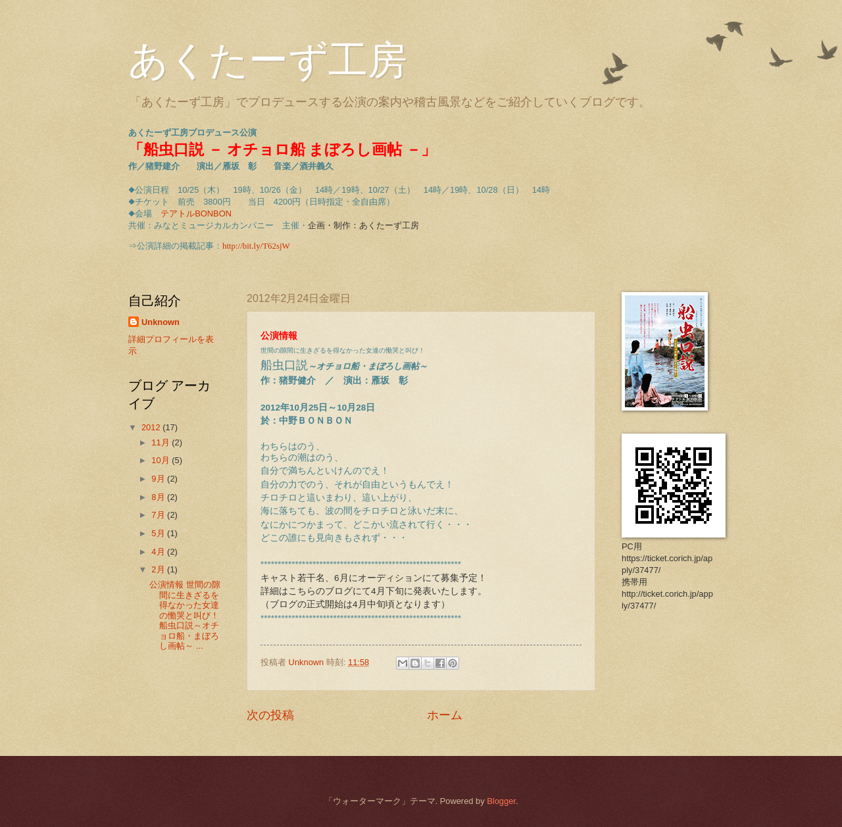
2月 (159, 569)
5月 (159, 533)
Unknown (160, 322)
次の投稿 (270, 715)
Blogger (501, 801)
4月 (159, 552)
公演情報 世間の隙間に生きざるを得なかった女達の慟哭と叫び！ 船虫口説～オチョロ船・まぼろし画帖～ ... (184, 615)
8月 (159, 497)
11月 (161, 442)
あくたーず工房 (267, 60)
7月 (159, 515)
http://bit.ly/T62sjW (256, 246)
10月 (161, 460)
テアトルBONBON (196, 213)
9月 (159, 479)
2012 (151, 427)
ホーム (444, 715)
